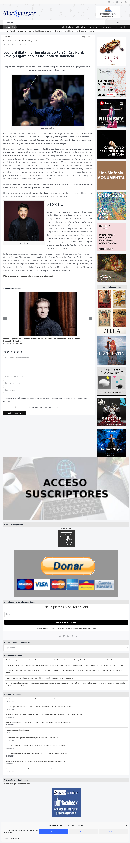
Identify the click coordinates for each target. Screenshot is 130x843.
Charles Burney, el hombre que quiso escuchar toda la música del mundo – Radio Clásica (36, 660)
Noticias (38, 41)
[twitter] (109, 2)
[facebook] (105, 2)
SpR (7, 41)
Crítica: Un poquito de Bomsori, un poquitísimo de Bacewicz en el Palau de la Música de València (38, 707)
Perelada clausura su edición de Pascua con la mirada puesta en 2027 (29, 769)
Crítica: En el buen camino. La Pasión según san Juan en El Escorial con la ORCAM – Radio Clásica (38, 670)
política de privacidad (70, 629)
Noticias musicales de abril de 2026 (18, 730)
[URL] (43, 390)
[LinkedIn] (64, 636)
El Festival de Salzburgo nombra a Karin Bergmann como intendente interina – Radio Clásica (37, 665)
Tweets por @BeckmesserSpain (17, 784)
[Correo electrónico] (76, 636)
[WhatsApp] (68, 636)
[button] (127, 825)
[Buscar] (118, 22)
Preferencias (113, 832)
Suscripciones (66, 528)
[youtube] (117, 2)
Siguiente (86, 36)
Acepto (53, 832)
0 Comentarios (18, 344)
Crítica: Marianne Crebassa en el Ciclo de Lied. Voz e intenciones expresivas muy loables (35, 745)
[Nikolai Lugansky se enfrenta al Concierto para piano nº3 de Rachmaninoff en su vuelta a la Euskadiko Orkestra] (48, 293)
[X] (60, 636)
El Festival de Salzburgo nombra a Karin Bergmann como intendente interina (97, 665)
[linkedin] (121, 2)
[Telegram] (72, 636)
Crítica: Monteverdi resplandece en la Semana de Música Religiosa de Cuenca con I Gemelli (36, 753)
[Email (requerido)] (43, 383)
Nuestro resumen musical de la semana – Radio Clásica (24, 678)
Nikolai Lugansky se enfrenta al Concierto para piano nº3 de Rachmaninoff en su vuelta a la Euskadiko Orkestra (44, 714)
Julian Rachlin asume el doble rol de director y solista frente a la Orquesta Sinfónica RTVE (36, 761)
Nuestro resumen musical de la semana (59, 678)
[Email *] (66, 614)
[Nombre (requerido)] (43, 376)
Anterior (8, 36)
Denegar (83, 832)
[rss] (126, 2)
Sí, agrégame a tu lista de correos (31, 407)
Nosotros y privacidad (12, 838)
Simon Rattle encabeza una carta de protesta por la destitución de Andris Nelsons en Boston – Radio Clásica (42, 683)
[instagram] (113, 2)
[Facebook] (56, 636)
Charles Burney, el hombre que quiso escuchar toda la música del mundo (93, 660)
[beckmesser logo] (19, 8)
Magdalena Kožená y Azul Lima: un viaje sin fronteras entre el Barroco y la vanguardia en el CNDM (39, 722)
